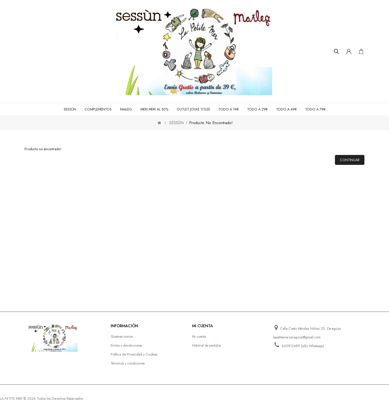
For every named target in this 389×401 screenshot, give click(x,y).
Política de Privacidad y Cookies (134, 354)
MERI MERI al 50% (154, 109)
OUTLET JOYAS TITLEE (193, 109)
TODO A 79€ (315, 109)
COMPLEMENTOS (98, 109)
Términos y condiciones (128, 363)
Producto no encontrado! (211, 123)
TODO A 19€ (229, 109)
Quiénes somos (122, 336)
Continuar (349, 159)
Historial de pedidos (206, 345)
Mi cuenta (199, 336)
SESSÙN (70, 109)
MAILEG (126, 109)
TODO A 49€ (286, 109)
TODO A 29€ (257, 109)
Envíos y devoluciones (126, 345)
